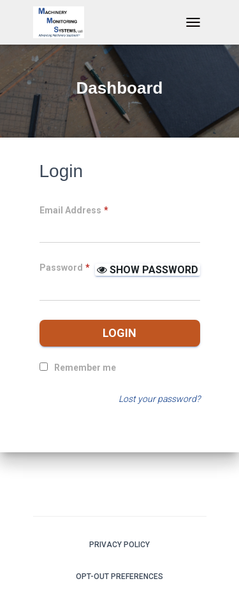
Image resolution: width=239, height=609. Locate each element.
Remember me (85, 367)
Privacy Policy (119, 544)
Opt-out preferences (119, 576)
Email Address (74, 210)
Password (65, 267)
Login (119, 333)
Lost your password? (159, 399)
